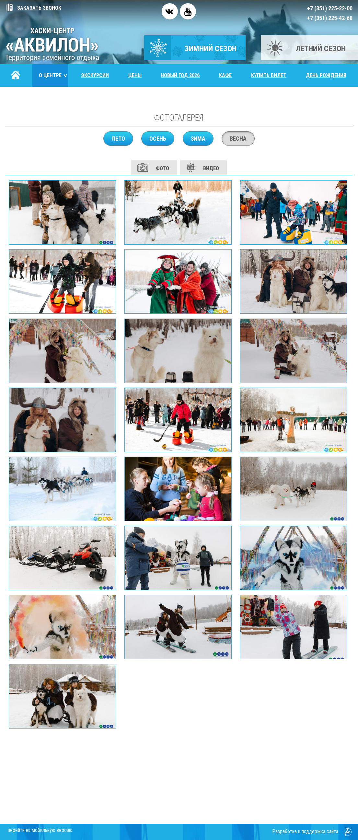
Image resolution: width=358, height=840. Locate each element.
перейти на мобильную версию (40, 830)
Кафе (225, 75)
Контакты (24, 98)
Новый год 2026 (180, 75)
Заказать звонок (33, 8)
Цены (135, 75)
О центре (53, 75)
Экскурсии (95, 75)
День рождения (326, 75)
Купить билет (268, 75)
